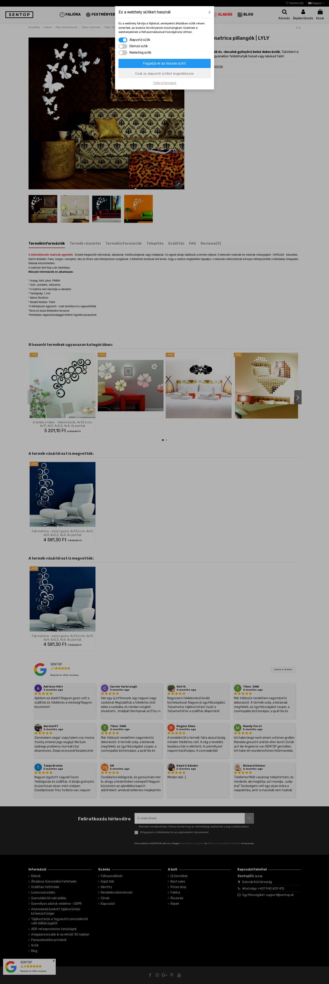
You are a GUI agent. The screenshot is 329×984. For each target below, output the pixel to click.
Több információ (164, 83)
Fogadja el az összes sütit (164, 63)
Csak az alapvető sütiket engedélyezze (164, 74)
